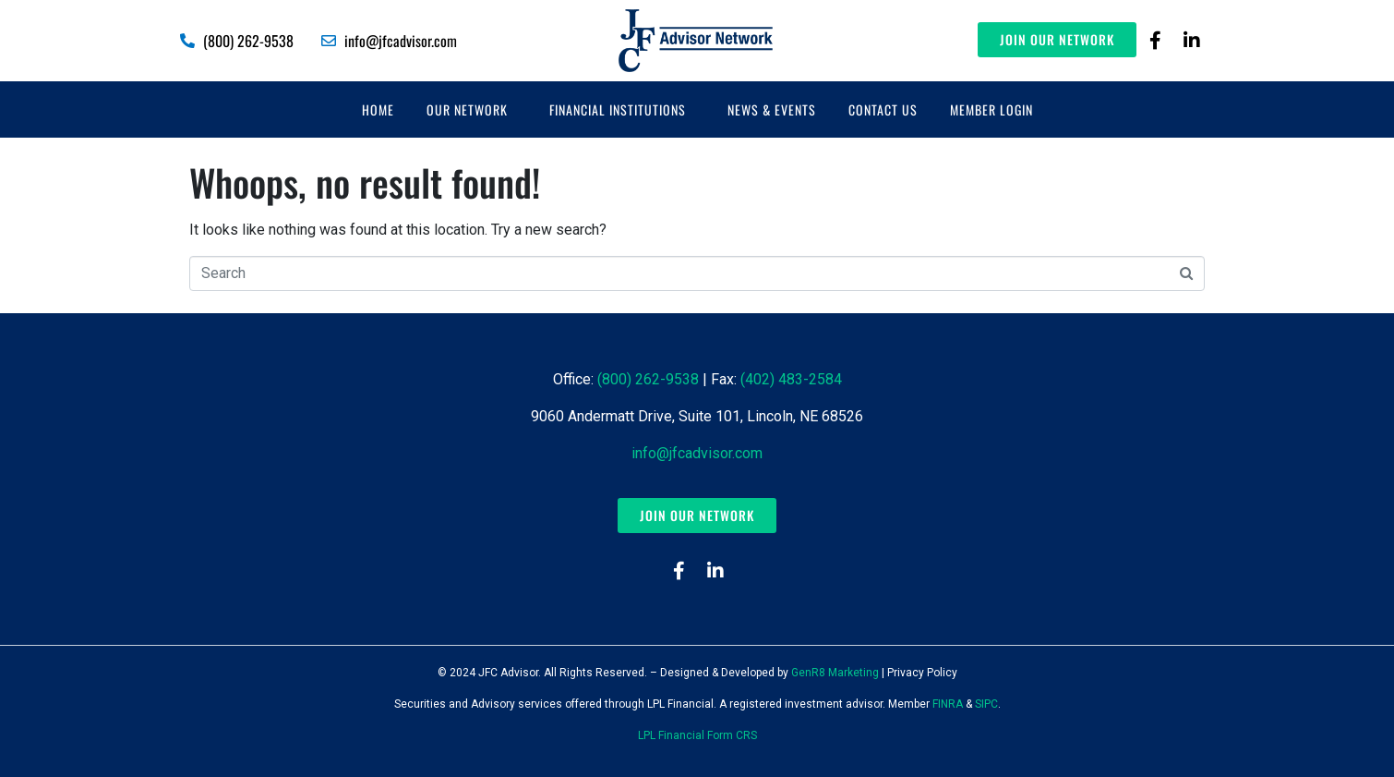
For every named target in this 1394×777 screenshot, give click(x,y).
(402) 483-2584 (791, 379)
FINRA (947, 704)
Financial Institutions (617, 109)
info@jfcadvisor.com (697, 453)
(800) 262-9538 (648, 379)
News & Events (771, 109)
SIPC (986, 704)
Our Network (467, 109)
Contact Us (883, 109)
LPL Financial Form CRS (697, 735)
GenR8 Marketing (835, 672)
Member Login (991, 109)
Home (378, 109)
